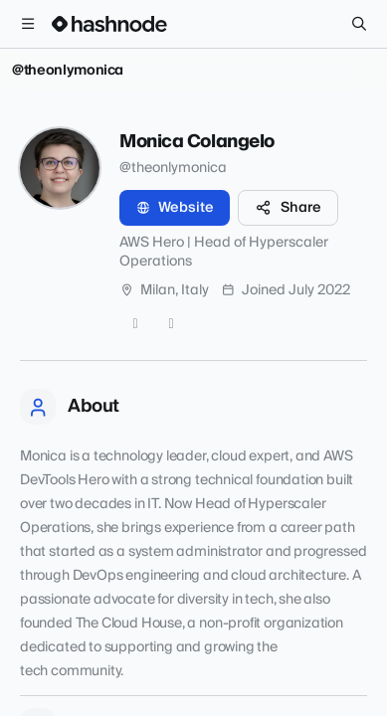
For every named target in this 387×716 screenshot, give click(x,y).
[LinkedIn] (171, 324)
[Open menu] (28, 24)
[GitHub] (135, 324)
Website (174, 208)
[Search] (359, 24)
